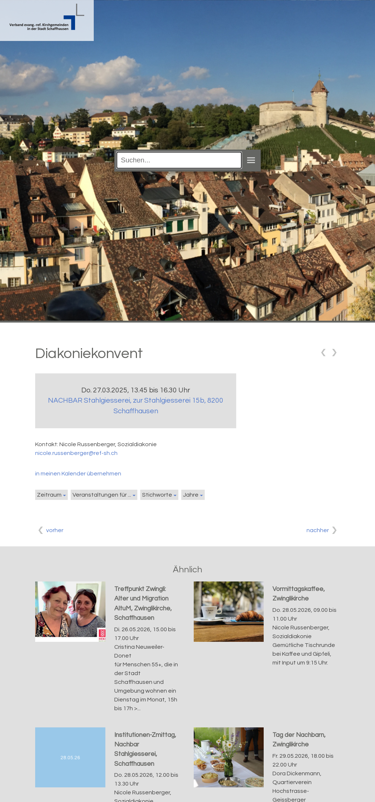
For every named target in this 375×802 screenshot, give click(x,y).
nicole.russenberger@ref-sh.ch (76, 453)
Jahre (190, 495)
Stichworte (157, 495)
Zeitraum (49, 495)
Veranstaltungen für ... (102, 495)
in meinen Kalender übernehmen (78, 474)
